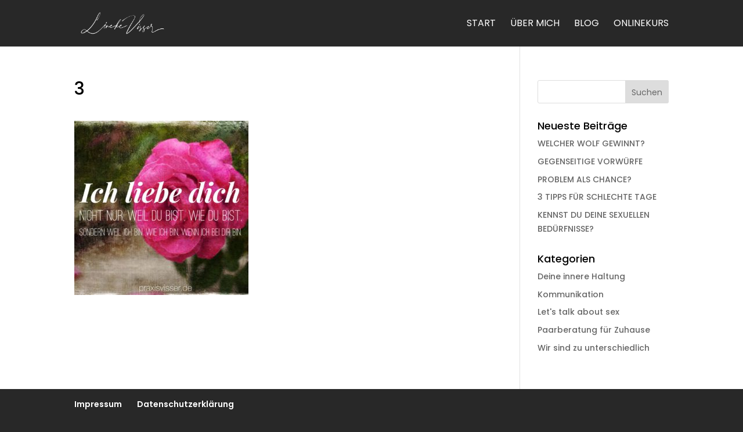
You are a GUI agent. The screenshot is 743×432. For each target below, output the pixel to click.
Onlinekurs (641, 24)
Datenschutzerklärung (185, 404)
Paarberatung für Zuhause (594, 330)
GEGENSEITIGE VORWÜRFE (590, 161)
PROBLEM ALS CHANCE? (585, 179)
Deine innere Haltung (581, 276)
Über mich (535, 24)
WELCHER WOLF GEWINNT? (591, 143)
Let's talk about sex (578, 312)
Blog (586, 24)
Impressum (98, 404)
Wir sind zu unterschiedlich (594, 348)
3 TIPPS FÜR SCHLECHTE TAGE (597, 197)
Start (481, 24)
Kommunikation (571, 294)
